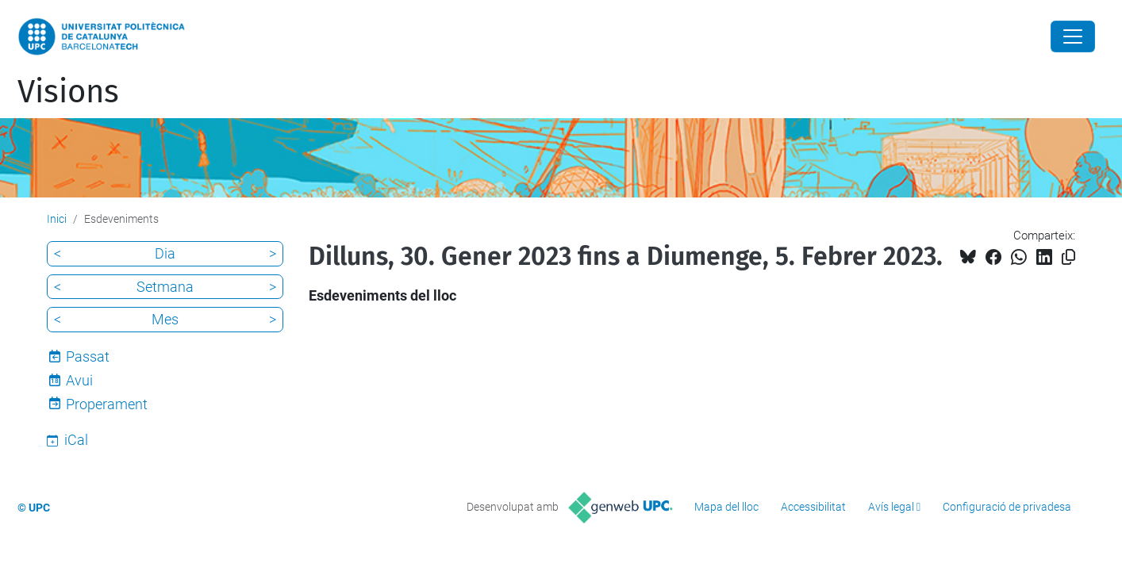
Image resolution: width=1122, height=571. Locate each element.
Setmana (165, 286)
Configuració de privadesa (1007, 506)
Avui (79, 380)
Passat (88, 356)
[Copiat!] (1068, 257)
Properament (107, 404)
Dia (165, 253)
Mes (165, 319)
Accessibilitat (813, 506)
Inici (57, 219)
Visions (68, 92)
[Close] (1073, 36)
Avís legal (891, 506)
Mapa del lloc (726, 506)
